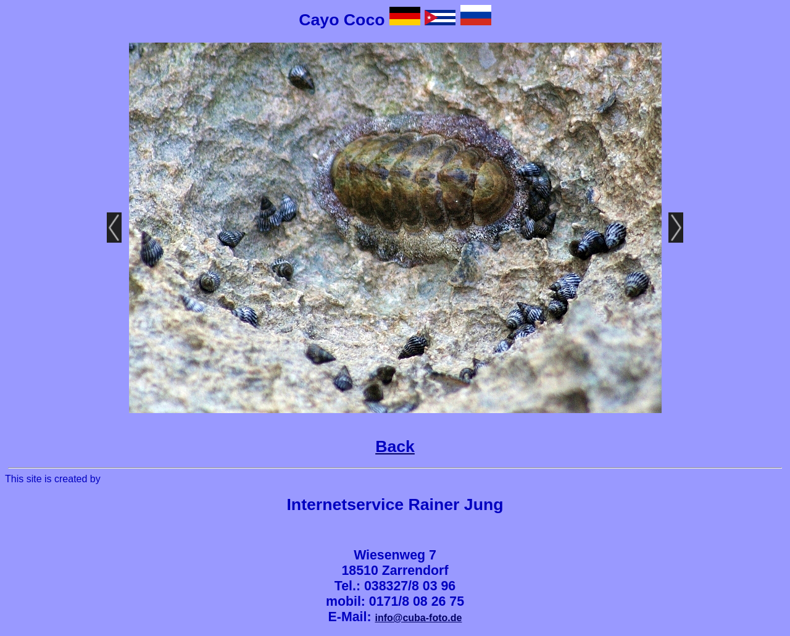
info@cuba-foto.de (418, 618)
